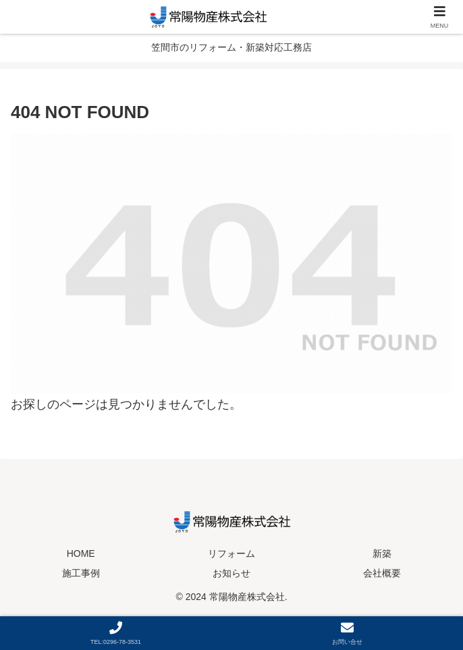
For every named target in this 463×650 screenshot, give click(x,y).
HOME (81, 553)
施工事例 (81, 573)
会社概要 (382, 573)
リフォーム (231, 553)
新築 (382, 553)
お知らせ (231, 573)
